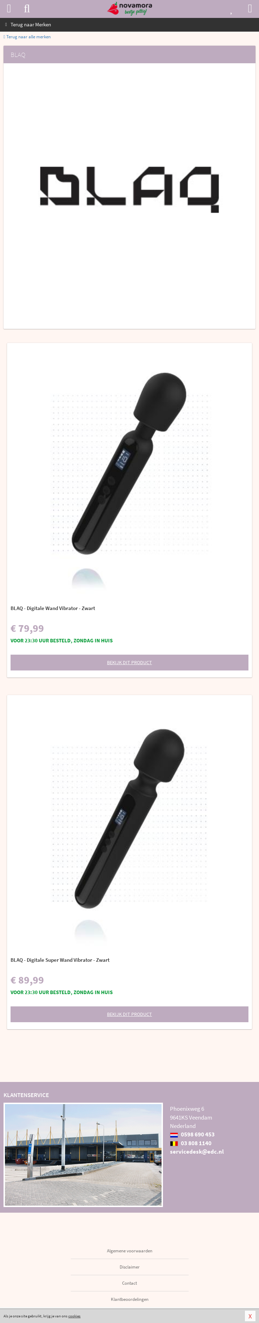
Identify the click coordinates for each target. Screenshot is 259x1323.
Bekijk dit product (129, 662)
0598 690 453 (192, 1134)
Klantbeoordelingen (130, 1299)
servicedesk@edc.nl (197, 1151)
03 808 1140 (190, 1143)
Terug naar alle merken (27, 37)
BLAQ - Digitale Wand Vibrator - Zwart (53, 608)
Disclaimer (130, 1267)
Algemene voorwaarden (129, 1251)
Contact (129, 1283)
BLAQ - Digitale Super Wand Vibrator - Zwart (60, 959)
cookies (74, 1316)
